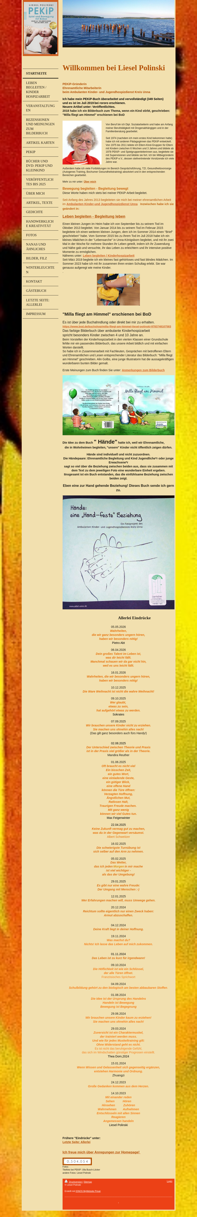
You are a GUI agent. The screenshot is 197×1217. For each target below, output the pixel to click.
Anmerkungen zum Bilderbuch (143, 370)
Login (169, 1181)
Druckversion (74, 1182)
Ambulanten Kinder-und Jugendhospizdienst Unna (102, 204)
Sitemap (88, 1182)
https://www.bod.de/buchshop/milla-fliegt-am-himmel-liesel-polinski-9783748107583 (117, 326)
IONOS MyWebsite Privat (88, 1191)
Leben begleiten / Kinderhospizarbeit (108, 255)
